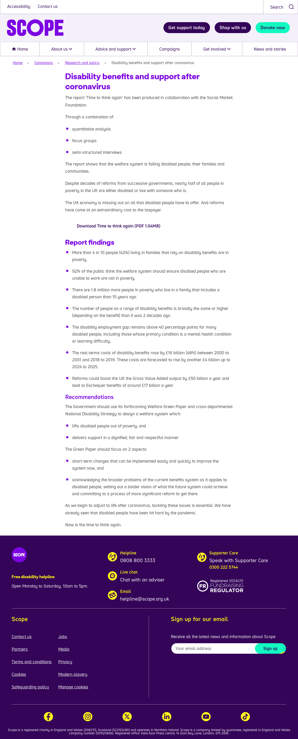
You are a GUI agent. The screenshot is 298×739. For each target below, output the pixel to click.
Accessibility (19, 6)
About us (61, 49)
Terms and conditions (32, 661)
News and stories (270, 49)
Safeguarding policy (30, 687)
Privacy (65, 661)
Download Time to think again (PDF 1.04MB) (118, 226)
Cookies (19, 674)
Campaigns (169, 49)
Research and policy (82, 62)
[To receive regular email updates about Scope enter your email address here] (228, 648)
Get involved (216, 49)
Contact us (48, 6)
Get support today (186, 27)
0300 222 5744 (223, 567)
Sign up (270, 648)
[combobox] (280, 7)
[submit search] (291, 7)
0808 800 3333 (137, 560)
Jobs (62, 636)
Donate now (273, 27)
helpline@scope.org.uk (144, 598)
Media (63, 649)
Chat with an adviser (142, 579)
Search (276, 7)
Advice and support (115, 49)
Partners (20, 649)
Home (20, 49)
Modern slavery (72, 674)
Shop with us (233, 27)
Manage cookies (73, 687)
